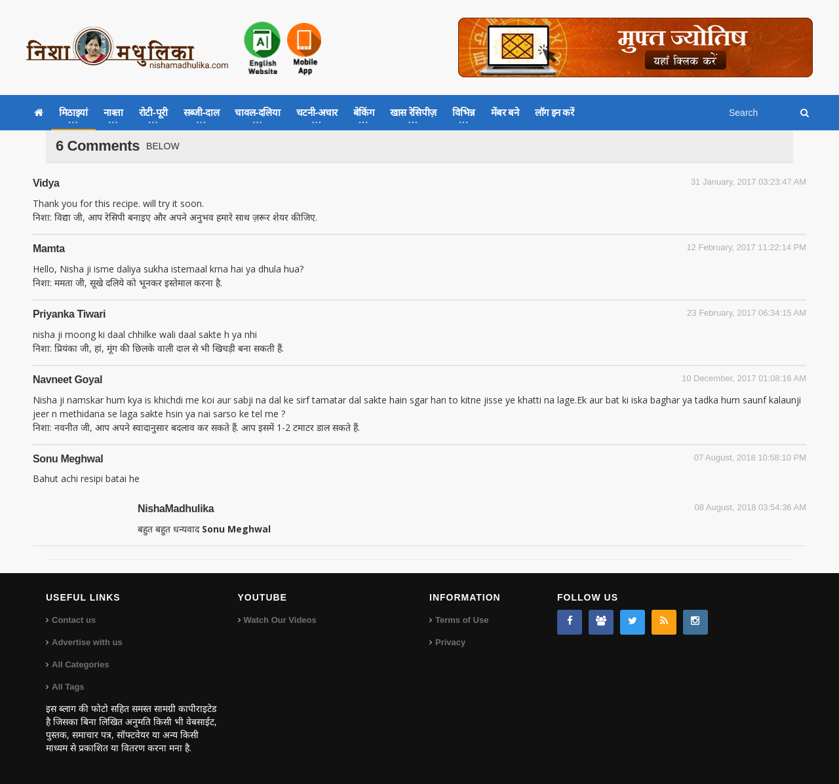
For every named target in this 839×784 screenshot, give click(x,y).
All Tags (68, 687)
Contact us (74, 620)
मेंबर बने (505, 112)
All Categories (80, 664)
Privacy (450, 642)
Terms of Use (461, 620)
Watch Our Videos (280, 620)
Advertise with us (87, 642)
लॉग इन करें (554, 112)
